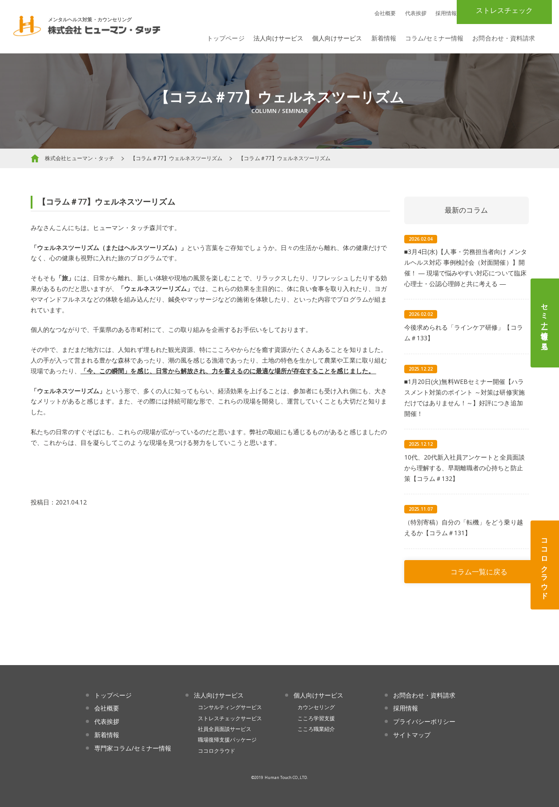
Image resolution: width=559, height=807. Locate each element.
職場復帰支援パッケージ (227, 739)
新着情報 (383, 38)
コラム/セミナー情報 (434, 38)
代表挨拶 (415, 13)
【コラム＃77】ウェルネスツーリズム (176, 158)
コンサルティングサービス (230, 707)
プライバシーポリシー (424, 721)
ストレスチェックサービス (230, 718)
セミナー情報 (545, 323)
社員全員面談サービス (225, 729)
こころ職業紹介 (316, 729)
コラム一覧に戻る (478, 572)
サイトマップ (411, 734)
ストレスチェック (504, 10)
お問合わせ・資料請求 (503, 38)
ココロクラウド (545, 565)
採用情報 (446, 13)
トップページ (225, 38)
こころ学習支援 (316, 718)
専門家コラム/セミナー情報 (133, 748)
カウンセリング (316, 707)
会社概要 (385, 13)
